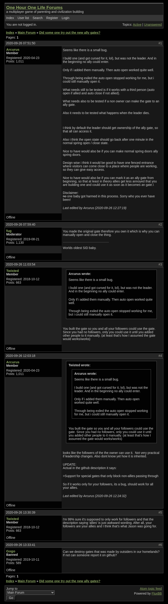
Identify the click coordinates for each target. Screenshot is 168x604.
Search (38, 18)
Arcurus (12, 49)
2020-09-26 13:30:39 (20, 512)
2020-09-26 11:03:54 (20, 264)
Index (10, 18)
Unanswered (153, 24)
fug (9, 231)
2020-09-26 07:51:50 (20, 43)
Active (137, 24)
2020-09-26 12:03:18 (20, 356)
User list (23, 18)
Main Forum (27, 32)
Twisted (12, 271)
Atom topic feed (151, 588)
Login (66, 18)
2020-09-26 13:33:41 (20, 545)
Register (52, 18)
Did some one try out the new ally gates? (69, 32)
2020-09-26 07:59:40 (20, 224)
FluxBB (157, 593)
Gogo (10, 551)
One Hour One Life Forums (34, 7)
